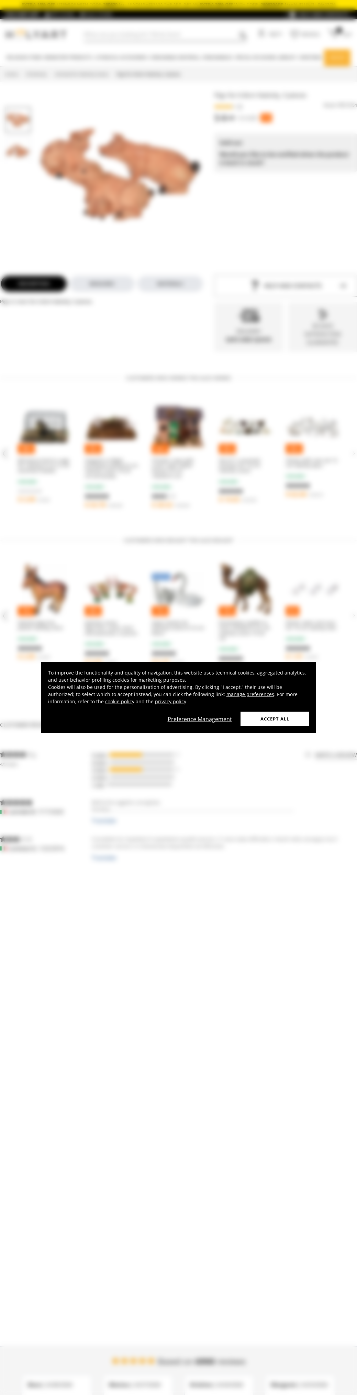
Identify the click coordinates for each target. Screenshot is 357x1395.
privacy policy (170, 701)
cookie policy (119, 701)
